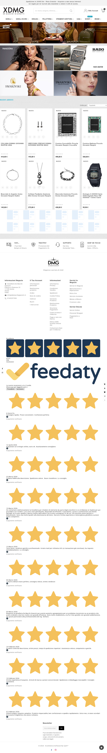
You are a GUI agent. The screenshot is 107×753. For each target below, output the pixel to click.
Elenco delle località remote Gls (55, 323)
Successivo (20, 389)
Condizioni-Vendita (54, 289)
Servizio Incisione (76, 296)
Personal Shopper (76, 313)
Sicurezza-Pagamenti (54, 309)
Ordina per (83, 105)
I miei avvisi (34, 305)
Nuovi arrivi (6, 100)
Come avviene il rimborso (55, 313)
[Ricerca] (51, 10)
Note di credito (35, 296)
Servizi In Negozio (76, 286)
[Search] (71, 11)
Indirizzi (33, 299)
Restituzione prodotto (34, 289)
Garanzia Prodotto (53, 299)
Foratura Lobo (75, 302)
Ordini (32, 293)
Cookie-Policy (55, 296)
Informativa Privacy (54, 284)
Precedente (10, 389)
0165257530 (12, 298)
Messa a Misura (75, 299)
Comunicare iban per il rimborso (56, 329)
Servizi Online (75, 310)
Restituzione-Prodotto (55, 304)
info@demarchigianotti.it (16, 295)
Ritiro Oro (73, 293)
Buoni (32, 302)
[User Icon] (91, 10)
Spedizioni (53, 293)
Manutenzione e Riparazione (76, 289)
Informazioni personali (34, 284)
